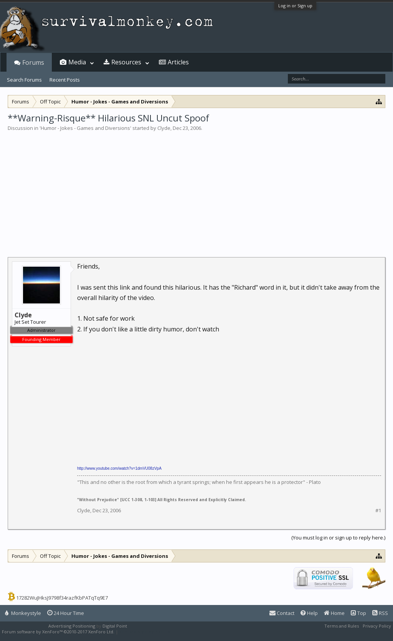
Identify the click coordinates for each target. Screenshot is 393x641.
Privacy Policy (377, 626)
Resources (126, 62)
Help (309, 613)
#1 (378, 510)
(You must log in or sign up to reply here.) (338, 537)
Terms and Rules (341, 626)
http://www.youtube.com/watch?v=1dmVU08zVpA (119, 468)
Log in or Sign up (295, 5)
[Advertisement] (196, 189)
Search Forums (24, 79)
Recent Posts (65, 79)
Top (358, 613)
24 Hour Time (65, 613)
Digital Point (114, 626)
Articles (178, 62)
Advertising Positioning (71, 626)
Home (334, 613)
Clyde (163, 128)
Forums (33, 62)
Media (77, 62)
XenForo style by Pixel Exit (146, 631)
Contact (281, 613)
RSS (380, 613)
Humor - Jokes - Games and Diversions (85, 128)
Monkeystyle (23, 613)
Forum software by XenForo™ (58, 631)
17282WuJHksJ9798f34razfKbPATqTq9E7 (62, 597)
